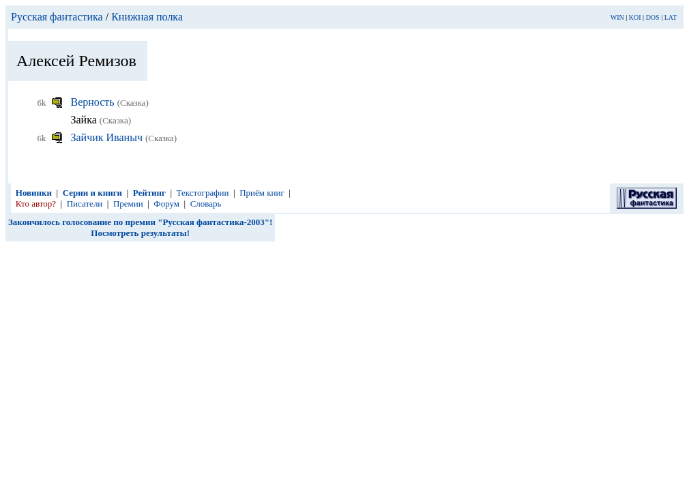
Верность (94, 102)
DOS (653, 17)
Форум (166, 203)
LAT (670, 17)
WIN (617, 17)
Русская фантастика (57, 17)
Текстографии (203, 193)
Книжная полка (147, 17)
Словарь (206, 203)
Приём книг (261, 193)
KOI (635, 17)
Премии (128, 203)
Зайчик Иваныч (108, 137)
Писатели (85, 203)
